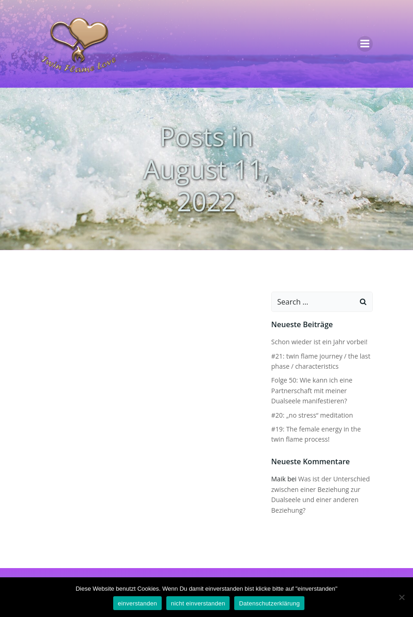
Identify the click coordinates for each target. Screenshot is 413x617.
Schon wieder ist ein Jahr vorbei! (319, 341)
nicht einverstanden (198, 603)
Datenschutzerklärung (269, 603)
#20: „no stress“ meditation (312, 415)
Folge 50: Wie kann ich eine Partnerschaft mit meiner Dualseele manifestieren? (311, 390)
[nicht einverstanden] (401, 597)
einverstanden (137, 603)
